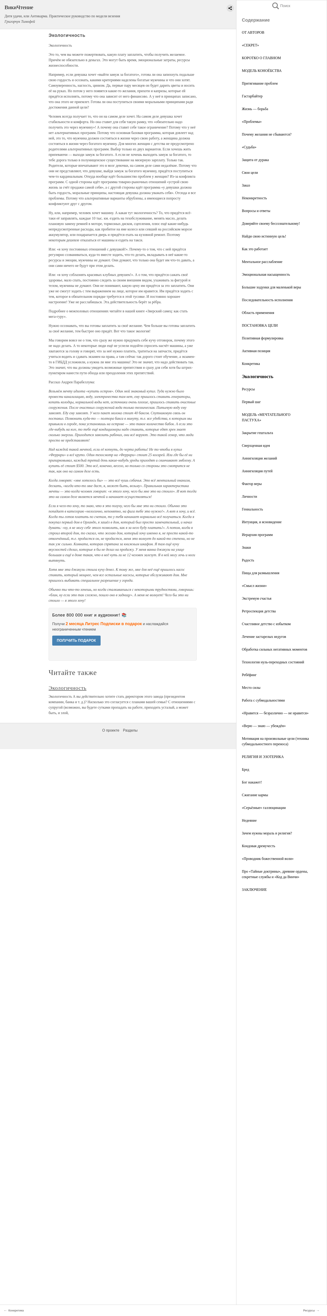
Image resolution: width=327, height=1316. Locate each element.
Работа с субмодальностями (263, 700)
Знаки (246, 547)
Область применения (258, 313)
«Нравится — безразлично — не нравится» (275, 713)
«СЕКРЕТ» (250, 45)
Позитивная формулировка (262, 338)
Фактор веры (252, 484)
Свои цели (250, 172)
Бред (245, 769)
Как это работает (255, 249)
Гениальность (252, 509)
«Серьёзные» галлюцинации (264, 808)
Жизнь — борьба (255, 109)
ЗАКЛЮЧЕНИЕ (254, 890)
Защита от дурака (255, 160)
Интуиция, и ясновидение (262, 522)
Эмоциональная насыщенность (266, 274)
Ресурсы (248, 389)
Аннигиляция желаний (259, 458)
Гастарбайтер (252, 96)
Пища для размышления (260, 573)
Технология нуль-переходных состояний (273, 662)
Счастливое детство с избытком (266, 624)
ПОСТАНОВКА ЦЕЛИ (260, 325)
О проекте (110, 730)
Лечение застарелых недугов (264, 637)
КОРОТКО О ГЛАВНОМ (261, 58)
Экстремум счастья (256, 598)
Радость (248, 560)
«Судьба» (249, 147)
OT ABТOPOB (253, 32)
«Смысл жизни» (254, 586)
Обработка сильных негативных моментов (274, 649)
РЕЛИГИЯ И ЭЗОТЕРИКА (263, 757)
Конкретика (251, 364)
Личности (249, 496)
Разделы (130, 730)
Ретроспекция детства (259, 611)
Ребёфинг (249, 675)
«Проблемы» (252, 122)
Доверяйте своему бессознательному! (271, 223)
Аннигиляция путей (257, 471)
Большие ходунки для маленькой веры (271, 287)
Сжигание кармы (255, 795)
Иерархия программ (257, 535)
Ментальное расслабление (262, 262)
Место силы (251, 688)
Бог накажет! (252, 782)
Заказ (246, 185)
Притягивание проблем (260, 83)
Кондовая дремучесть (258, 846)
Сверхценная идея (256, 445)
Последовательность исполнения (267, 300)
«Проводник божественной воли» (268, 859)
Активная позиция (256, 351)
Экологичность (68, 688)
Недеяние (249, 820)
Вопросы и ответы (256, 211)
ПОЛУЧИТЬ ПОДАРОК (76, 640)
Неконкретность (254, 198)
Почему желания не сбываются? (267, 134)
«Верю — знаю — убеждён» (264, 726)
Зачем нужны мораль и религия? (267, 833)
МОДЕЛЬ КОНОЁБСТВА (262, 71)
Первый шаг (251, 402)
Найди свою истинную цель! (264, 236)
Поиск (281, 6)
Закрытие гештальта (257, 433)
